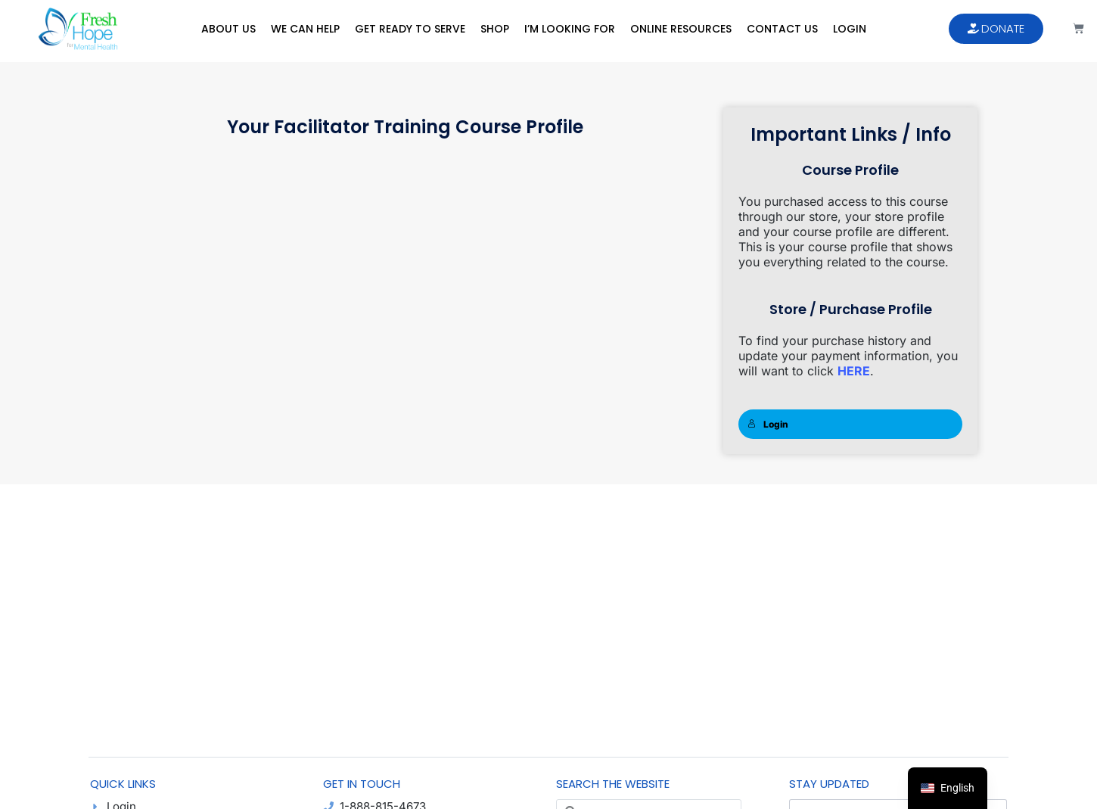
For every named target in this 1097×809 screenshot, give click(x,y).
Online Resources (681, 28)
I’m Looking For (569, 28)
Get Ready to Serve (410, 28)
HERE (854, 370)
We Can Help (305, 28)
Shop (494, 28)
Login (849, 28)
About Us (228, 28)
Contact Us (782, 28)
